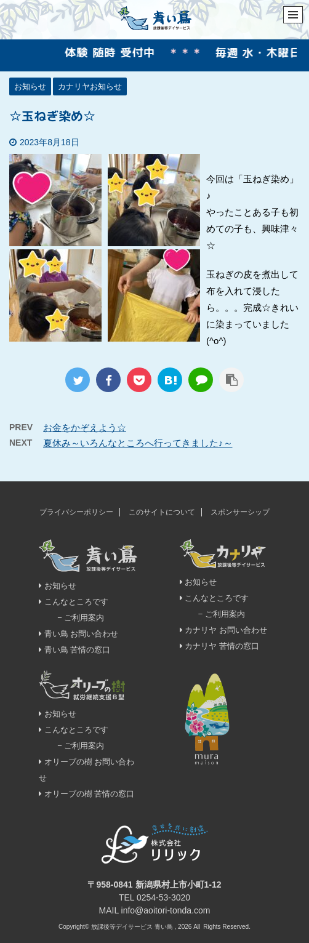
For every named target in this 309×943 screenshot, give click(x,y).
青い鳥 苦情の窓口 (74, 649)
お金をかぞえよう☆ (84, 427)
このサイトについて (162, 512)
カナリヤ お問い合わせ (223, 630)
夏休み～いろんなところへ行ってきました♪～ (138, 443)
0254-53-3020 (163, 897)
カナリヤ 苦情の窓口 (219, 646)
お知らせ (57, 585)
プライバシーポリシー (76, 512)
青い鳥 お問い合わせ (78, 633)
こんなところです (73, 601)
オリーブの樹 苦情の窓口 (86, 793)
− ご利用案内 (80, 617)
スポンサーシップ (240, 512)
